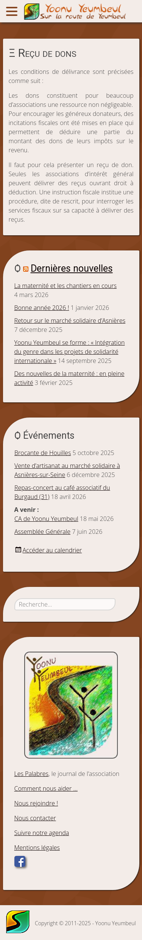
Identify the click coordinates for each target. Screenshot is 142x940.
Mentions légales (37, 847)
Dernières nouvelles (72, 268)
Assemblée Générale (42, 531)
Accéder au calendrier (52, 550)
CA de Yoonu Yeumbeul (46, 519)
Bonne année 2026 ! (41, 307)
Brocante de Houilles (42, 453)
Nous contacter (35, 818)
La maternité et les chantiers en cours (65, 286)
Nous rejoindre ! (36, 803)
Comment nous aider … (46, 788)
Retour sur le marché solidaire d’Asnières (70, 320)
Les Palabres (31, 774)
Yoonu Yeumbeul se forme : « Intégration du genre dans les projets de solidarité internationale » (69, 351)
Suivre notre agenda (41, 833)
